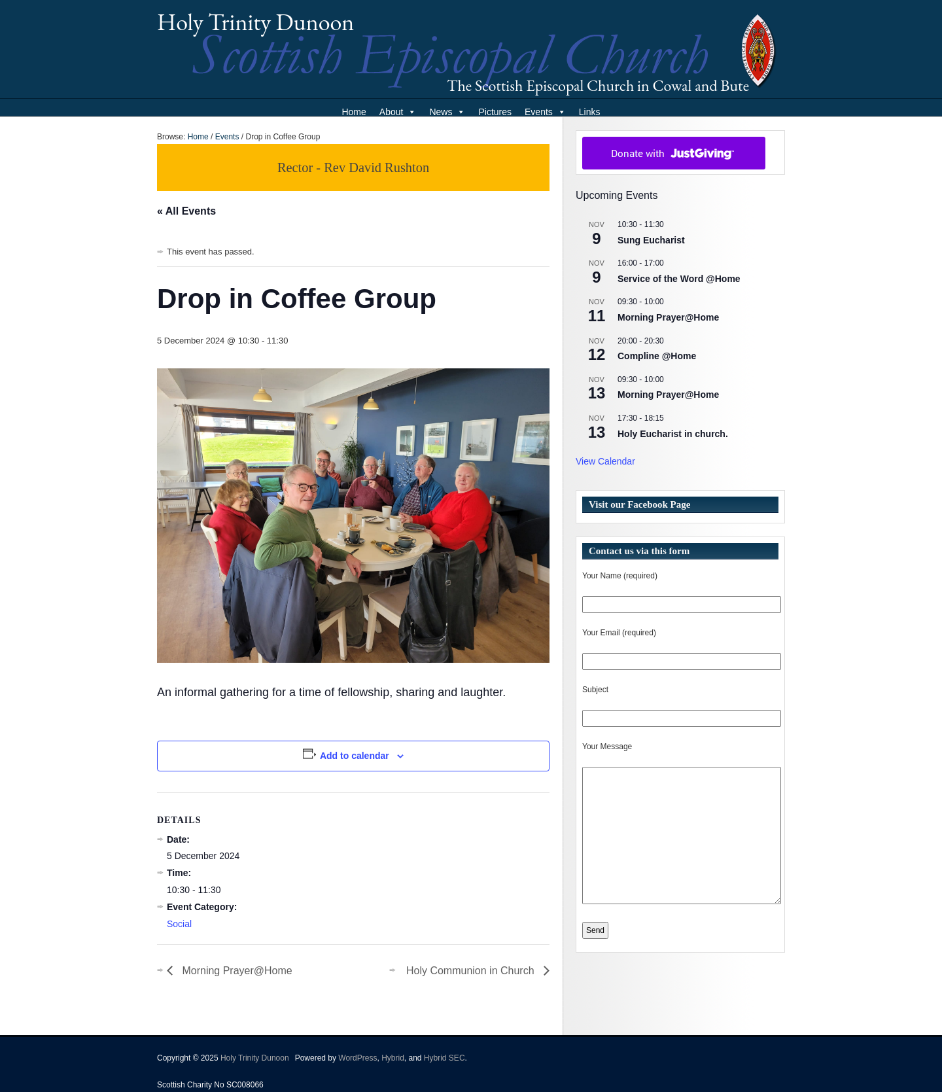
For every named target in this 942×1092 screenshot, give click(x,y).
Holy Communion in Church (471, 970)
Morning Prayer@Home (235, 970)
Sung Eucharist (651, 240)
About (398, 112)
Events (545, 112)
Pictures (495, 112)
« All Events (186, 211)
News (447, 112)
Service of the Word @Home (679, 278)
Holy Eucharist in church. (673, 434)
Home (353, 112)
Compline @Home (657, 356)
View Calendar (605, 461)
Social (179, 924)
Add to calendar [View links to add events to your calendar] (354, 755)
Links (590, 112)
